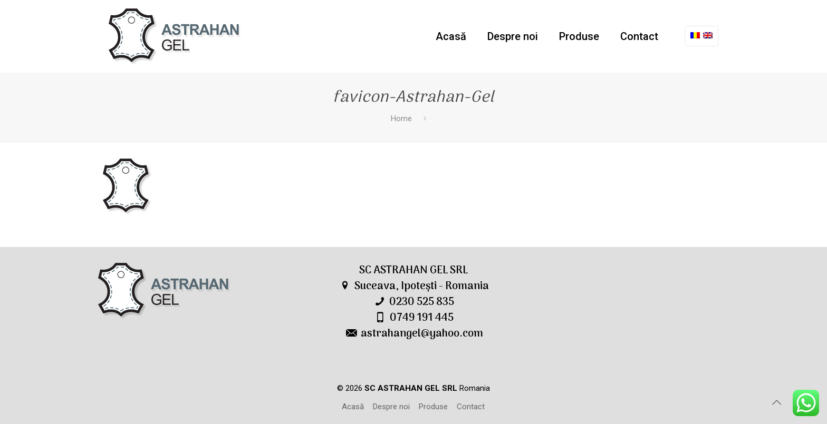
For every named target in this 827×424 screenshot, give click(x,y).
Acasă (353, 406)
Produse (433, 406)
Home (401, 118)
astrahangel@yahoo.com (422, 334)
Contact (471, 406)
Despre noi (391, 406)
